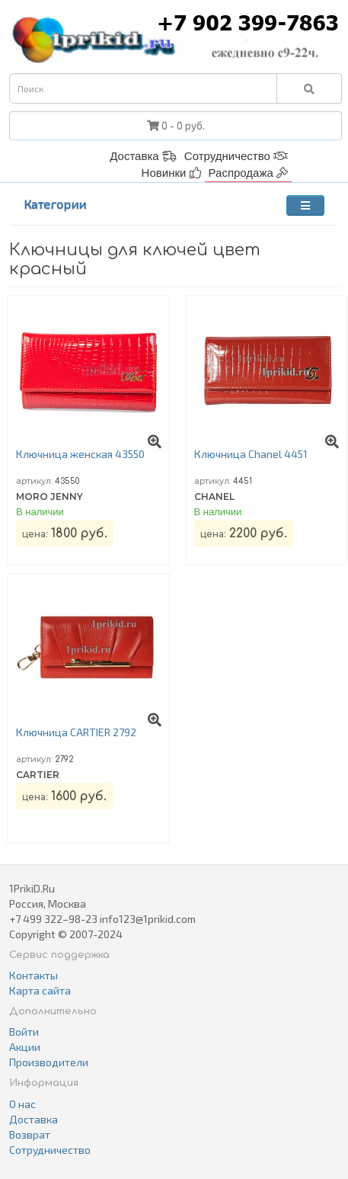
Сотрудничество (236, 155)
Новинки (171, 172)
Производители (48, 1062)
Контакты (33, 975)
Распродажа (248, 172)
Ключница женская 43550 (80, 453)
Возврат (29, 1134)
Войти (24, 1031)
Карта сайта (40, 990)
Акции (24, 1046)
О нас (22, 1103)
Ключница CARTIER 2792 (76, 732)
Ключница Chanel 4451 (251, 453)
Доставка (143, 155)
